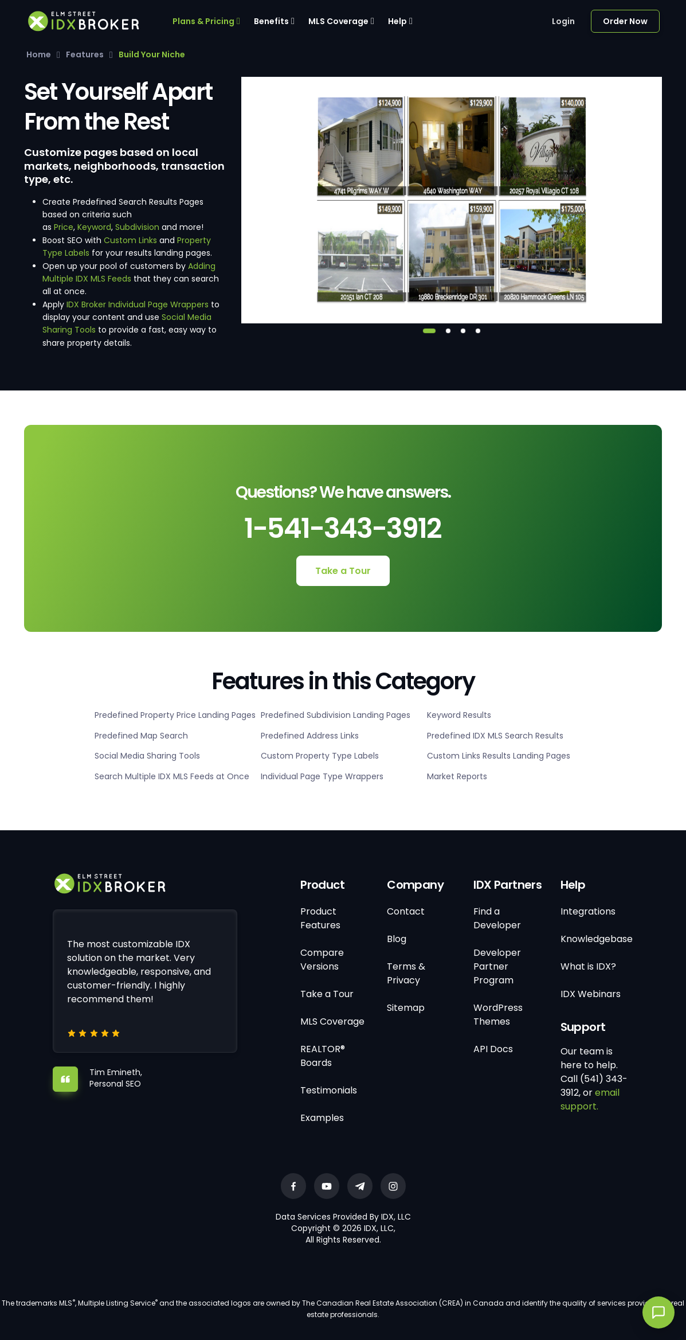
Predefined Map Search (141, 735)
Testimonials (328, 1090)
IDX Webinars (590, 994)
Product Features (320, 918)
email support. (590, 1099)
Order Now (625, 21)
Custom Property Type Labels (320, 755)
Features (85, 54)
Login (563, 21)
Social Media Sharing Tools (147, 755)
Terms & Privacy (406, 973)
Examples (322, 1117)
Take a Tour (343, 570)
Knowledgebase (596, 939)
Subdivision (137, 227)
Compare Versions (322, 959)
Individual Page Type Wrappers (322, 776)
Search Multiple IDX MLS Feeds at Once (172, 776)
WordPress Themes (498, 1014)
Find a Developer (497, 918)
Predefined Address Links (310, 735)
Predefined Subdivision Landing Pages (335, 715)
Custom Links (130, 240)
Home (38, 54)
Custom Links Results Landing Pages (498, 755)
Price (63, 227)
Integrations (588, 911)
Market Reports (457, 776)
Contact (406, 911)
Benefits (271, 21)
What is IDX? (588, 966)
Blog (396, 939)
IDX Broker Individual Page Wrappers (137, 304)
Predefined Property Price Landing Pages (175, 715)
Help (397, 21)
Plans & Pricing (203, 21)
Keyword (94, 227)
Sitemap (406, 1007)
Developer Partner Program (497, 966)
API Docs (493, 1049)
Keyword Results (459, 715)
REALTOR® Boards (322, 1055)
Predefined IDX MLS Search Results (495, 735)
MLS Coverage (338, 21)
